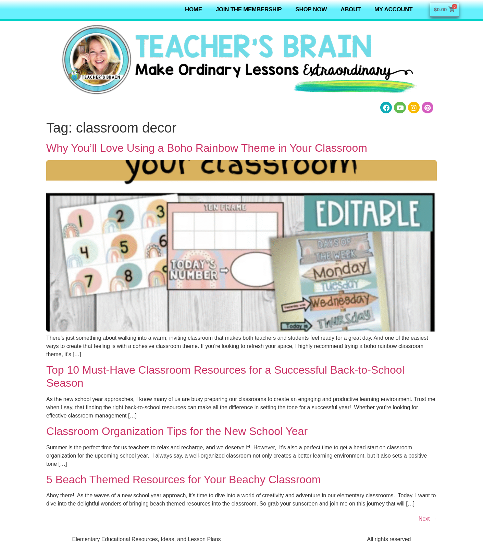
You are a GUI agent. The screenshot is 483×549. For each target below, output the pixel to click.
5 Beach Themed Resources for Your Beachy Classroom (183, 479)
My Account (393, 9)
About (350, 9)
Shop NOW (311, 9)
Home (193, 9)
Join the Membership (249, 9)
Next (428, 519)
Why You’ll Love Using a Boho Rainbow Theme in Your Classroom (206, 148)
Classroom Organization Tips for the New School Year (177, 431)
